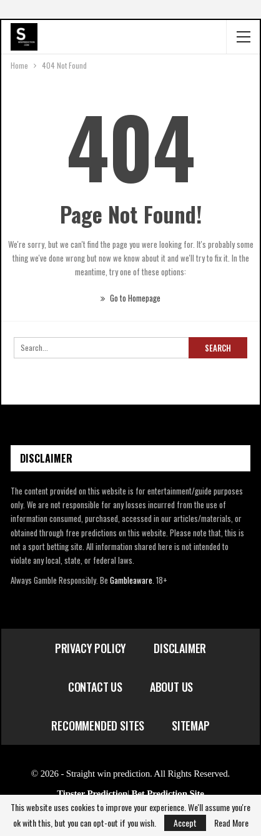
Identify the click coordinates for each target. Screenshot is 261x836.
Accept (185, 822)
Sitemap (191, 725)
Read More (231, 823)
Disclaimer (180, 648)
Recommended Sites (97, 725)
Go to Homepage (130, 298)
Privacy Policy (90, 648)
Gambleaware (131, 580)
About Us (172, 687)
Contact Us (95, 687)
